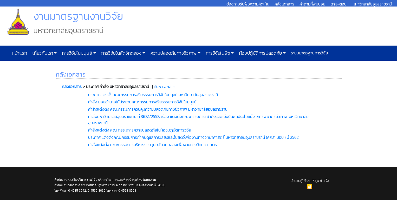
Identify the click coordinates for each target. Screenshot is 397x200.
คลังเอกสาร (284, 4)
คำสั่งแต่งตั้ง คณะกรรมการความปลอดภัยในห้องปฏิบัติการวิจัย (139, 130)
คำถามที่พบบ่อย (312, 4)
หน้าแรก (19, 53)
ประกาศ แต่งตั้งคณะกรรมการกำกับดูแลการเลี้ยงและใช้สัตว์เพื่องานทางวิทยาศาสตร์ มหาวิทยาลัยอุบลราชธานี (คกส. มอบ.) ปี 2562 (193, 137)
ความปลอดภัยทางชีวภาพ (173, 53)
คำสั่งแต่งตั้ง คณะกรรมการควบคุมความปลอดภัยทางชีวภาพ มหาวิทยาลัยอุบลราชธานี (157, 109)
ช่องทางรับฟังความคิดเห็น (247, 4)
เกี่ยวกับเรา (42, 53)
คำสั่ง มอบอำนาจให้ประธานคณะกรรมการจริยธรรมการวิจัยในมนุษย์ (142, 102)
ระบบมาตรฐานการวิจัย (309, 53)
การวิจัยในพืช (217, 53)
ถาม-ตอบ (338, 4)
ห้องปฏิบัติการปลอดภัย (260, 53)
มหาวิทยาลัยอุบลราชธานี (372, 4)
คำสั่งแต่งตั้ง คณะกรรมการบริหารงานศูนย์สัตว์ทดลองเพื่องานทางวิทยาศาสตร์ (152, 144)
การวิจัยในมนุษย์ (76, 53)
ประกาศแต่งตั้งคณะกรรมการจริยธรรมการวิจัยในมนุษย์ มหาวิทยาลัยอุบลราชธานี (153, 94)
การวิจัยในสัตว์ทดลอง (120, 53)
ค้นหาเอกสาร (164, 86)
